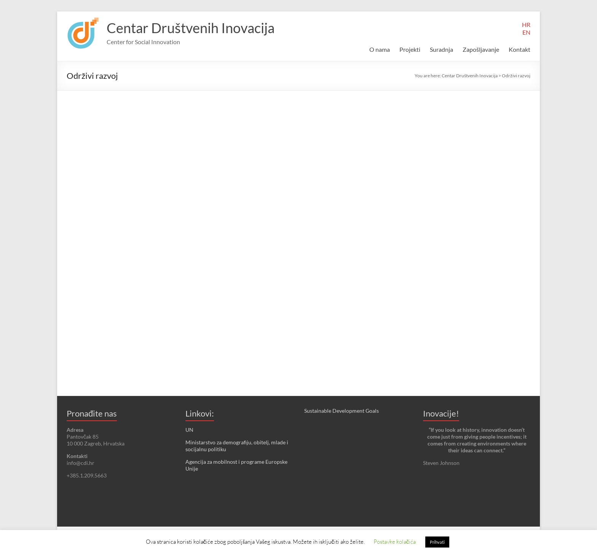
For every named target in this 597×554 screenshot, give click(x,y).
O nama (379, 49)
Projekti (409, 49)
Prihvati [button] (437, 542)
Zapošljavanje (481, 49)
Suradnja (441, 49)
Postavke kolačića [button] (395, 541)
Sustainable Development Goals (341, 410)
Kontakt (519, 49)
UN (189, 429)
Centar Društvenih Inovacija (191, 27)
